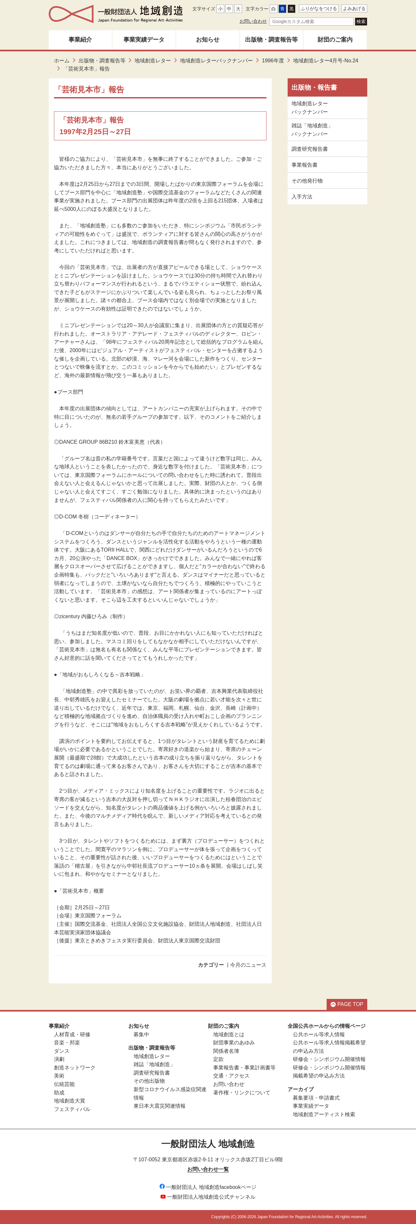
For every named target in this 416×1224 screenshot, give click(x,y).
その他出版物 (149, 1081)
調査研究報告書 (310, 149)
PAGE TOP (347, 1004)
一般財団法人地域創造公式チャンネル (208, 1197)
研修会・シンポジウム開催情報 (329, 1059)
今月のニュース (248, 965)
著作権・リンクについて (241, 1092)
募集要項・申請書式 (316, 1098)
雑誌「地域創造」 (154, 1064)
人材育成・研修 (72, 1034)
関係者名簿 (226, 1051)
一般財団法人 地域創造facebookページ (208, 1187)
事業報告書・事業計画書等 (244, 1067)
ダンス (62, 1051)
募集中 (141, 1034)
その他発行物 (307, 181)
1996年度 (273, 60)
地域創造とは (228, 1034)
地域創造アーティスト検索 (324, 1114)
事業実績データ (144, 39)
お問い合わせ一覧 (208, 1169)
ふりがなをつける (319, 8)
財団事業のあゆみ (234, 1042)
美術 (59, 1075)
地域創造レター (153, 60)
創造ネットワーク (75, 1067)
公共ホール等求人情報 (319, 1034)
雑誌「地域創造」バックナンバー (312, 130)
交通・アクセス (231, 1075)
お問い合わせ (253, 21)
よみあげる (354, 8)
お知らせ (207, 39)
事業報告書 (305, 165)
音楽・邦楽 (67, 1042)
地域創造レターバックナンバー (216, 60)
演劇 (59, 1059)
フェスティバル (72, 1109)
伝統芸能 (64, 1084)
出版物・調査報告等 (271, 39)
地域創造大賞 (69, 1100)
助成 (59, 1092)
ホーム (62, 60)
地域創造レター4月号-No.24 (325, 60)
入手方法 (302, 196)
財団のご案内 (335, 39)
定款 (218, 1059)
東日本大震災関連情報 (160, 1106)
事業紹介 (80, 39)
